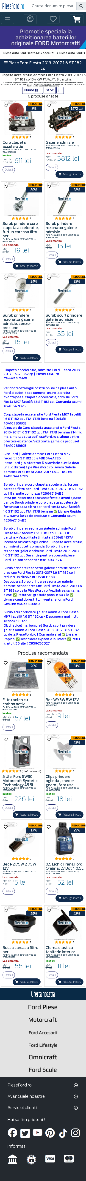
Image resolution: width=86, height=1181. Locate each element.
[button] (76, 19)
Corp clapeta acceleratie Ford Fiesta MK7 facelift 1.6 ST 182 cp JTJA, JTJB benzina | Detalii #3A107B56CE (42, 419)
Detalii (9, 169)
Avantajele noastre (26, 1096)
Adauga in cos (69, 174)
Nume (31, 90)
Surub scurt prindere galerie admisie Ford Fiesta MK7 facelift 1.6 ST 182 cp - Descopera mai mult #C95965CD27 (41, 617)
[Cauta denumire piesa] (53, 6)
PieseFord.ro (20, 1085)
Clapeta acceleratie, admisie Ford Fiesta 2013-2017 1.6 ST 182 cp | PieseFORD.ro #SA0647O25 (42, 374)
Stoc (50, 90)
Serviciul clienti (22, 1107)
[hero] (43, 37)
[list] (60, 90)
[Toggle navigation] (7, 19)
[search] (81, 6)
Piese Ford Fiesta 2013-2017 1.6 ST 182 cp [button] (43, 66)
